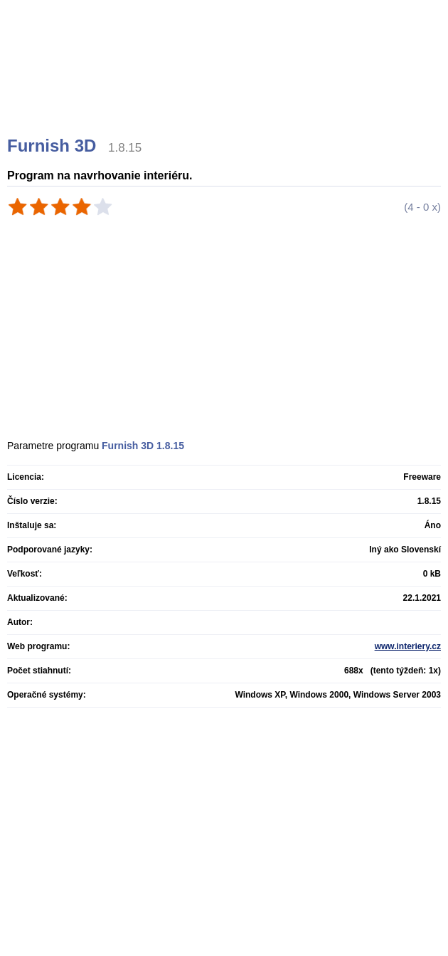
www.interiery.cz (408, 646)
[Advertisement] (226, 85)
